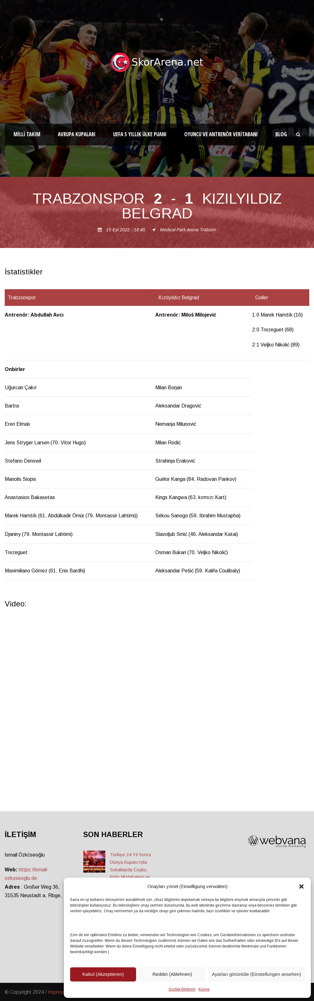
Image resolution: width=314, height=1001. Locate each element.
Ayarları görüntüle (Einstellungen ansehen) (256, 974)
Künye (204, 989)
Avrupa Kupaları (77, 134)
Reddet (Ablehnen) (172, 974)
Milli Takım (27, 134)
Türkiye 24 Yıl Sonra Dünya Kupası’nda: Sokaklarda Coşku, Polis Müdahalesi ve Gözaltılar (130, 869)
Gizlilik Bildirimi (182, 989)
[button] (301, 886)
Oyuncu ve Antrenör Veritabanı (221, 134)
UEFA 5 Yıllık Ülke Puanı (140, 134)
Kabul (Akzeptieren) (103, 974)
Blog (281, 134)
